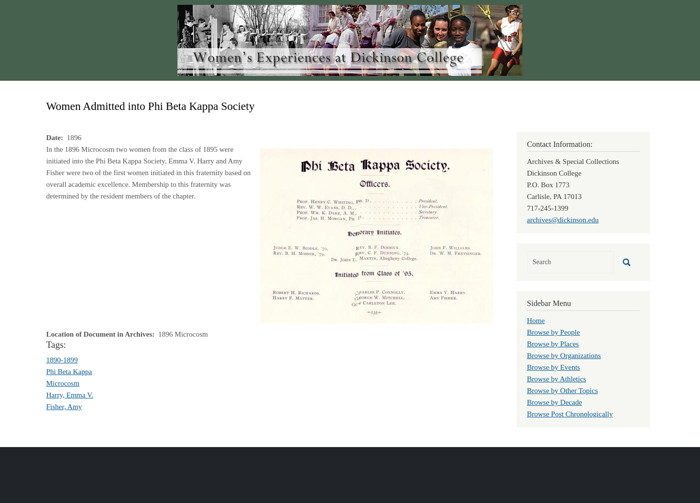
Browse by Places (553, 344)
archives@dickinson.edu (563, 220)
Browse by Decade (554, 402)
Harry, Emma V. (69, 395)
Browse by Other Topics (562, 391)
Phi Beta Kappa (69, 372)
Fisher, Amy (64, 407)
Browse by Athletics (556, 379)
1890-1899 (62, 360)
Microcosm (62, 383)
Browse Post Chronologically (570, 414)
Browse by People (553, 332)
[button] (376, 235)
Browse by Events (553, 367)
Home (536, 320)
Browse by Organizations (564, 355)
